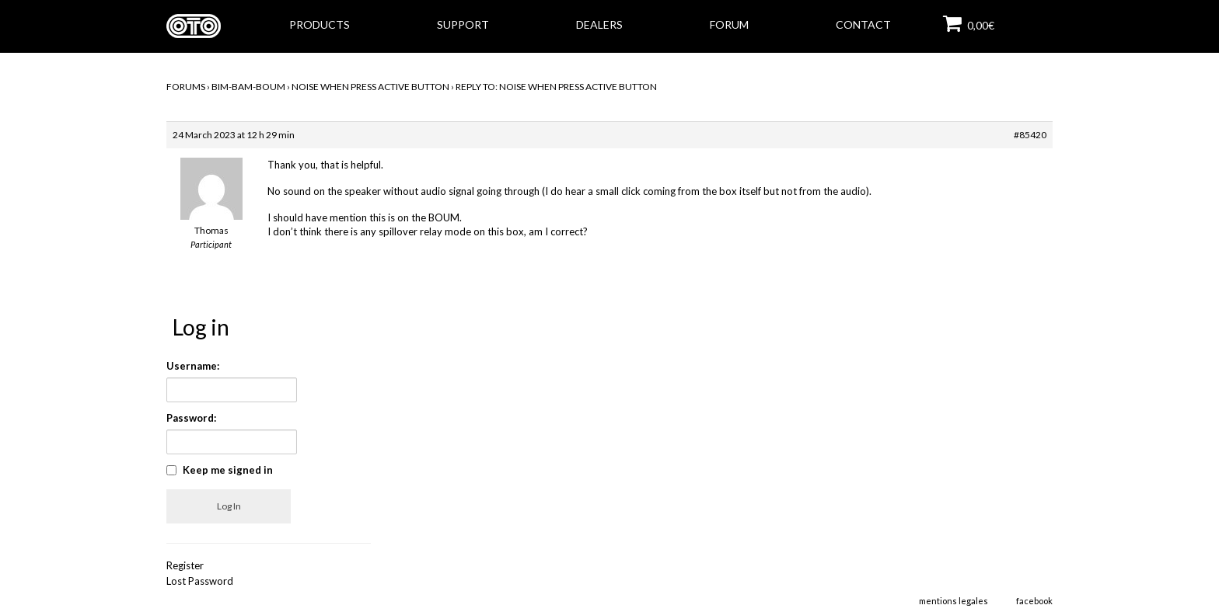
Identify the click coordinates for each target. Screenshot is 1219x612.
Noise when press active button (370, 86)
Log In (229, 506)
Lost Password (199, 581)
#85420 (1030, 135)
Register (185, 565)
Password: (191, 418)
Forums (185, 86)
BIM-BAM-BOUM (248, 86)
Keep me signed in (228, 470)
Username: (192, 366)
